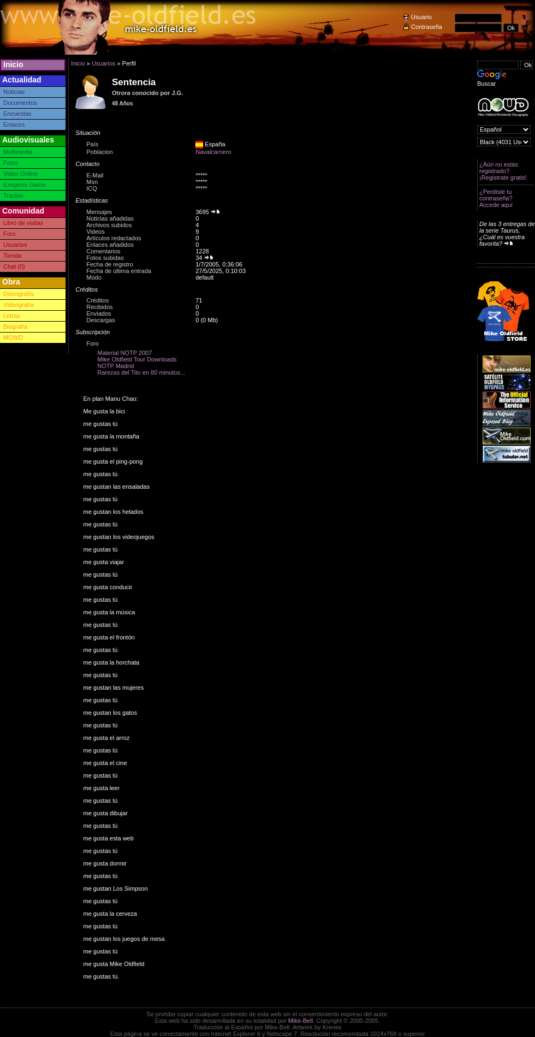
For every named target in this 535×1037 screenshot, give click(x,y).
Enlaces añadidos (110, 244)
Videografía (18, 304)
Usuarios (15, 244)
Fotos (11, 162)
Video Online (20, 173)
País (92, 144)
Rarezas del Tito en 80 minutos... (141, 372)
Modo (94, 277)
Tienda (12, 255)
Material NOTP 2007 (124, 352)
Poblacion (99, 152)
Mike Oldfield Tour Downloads (136, 359)
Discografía (18, 294)
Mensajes (99, 212)
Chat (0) (14, 266)
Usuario (421, 17)
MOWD (13, 337)
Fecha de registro (109, 264)
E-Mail (94, 175)
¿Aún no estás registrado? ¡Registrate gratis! (503, 171)
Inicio (13, 64)
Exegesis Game (24, 184)
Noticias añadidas (110, 218)
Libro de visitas (23, 223)
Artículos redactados (113, 238)
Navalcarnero (213, 152)
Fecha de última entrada (118, 271)
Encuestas (17, 113)
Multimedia (17, 152)
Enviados (98, 313)
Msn (92, 182)
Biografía (15, 326)
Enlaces (14, 124)
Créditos (97, 300)
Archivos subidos (109, 225)
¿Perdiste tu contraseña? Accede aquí (496, 198)
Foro (9, 233)
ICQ (91, 188)
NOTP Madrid (115, 366)
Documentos (20, 102)
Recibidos (99, 307)
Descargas (100, 320)
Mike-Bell (300, 1020)
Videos (95, 231)
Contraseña (426, 26)
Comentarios (103, 251)
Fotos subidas (104, 257)
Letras (11, 315)
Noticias (14, 91)
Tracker (13, 195)
